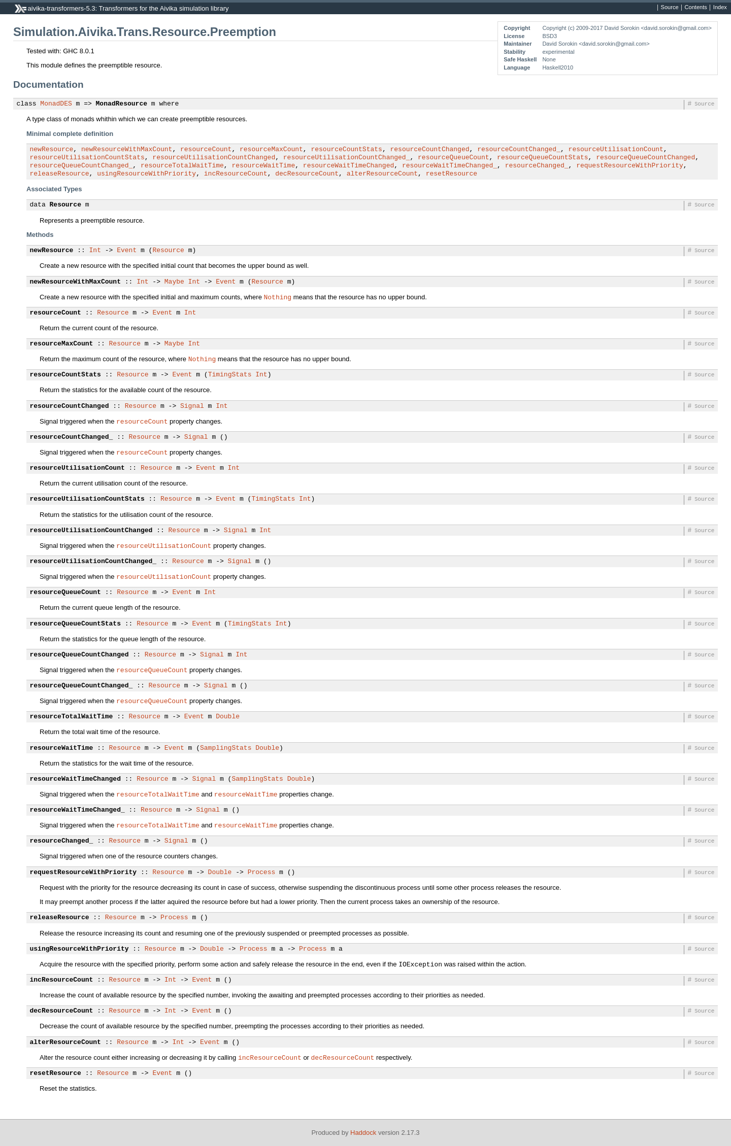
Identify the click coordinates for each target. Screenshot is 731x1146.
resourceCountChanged (429, 149)
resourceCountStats (346, 149)
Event (127, 250)
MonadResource (121, 104)
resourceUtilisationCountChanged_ (346, 157)
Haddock (363, 1132)
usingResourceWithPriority (146, 174)
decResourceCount (307, 174)
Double (228, 716)
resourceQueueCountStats (542, 157)
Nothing (278, 296)
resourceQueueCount (453, 157)
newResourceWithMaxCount (126, 149)
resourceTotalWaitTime (182, 165)
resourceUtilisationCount (615, 149)
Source (670, 8)
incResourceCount (236, 174)
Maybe (174, 282)
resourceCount (205, 149)
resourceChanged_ (537, 165)
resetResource (451, 174)
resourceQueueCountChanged (645, 157)
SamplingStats (225, 748)
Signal (192, 406)
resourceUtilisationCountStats (87, 157)
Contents (696, 8)
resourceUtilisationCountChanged (213, 157)
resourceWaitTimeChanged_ (449, 165)
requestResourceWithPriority (629, 165)
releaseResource (59, 174)
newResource (52, 149)
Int (95, 250)
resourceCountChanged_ (518, 149)
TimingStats (230, 374)
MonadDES (56, 104)
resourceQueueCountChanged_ (81, 165)
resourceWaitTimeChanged (348, 165)
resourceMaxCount (271, 149)
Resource (65, 205)
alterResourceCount (382, 174)
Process (262, 872)
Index (720, 8)
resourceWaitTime (263, 165)
